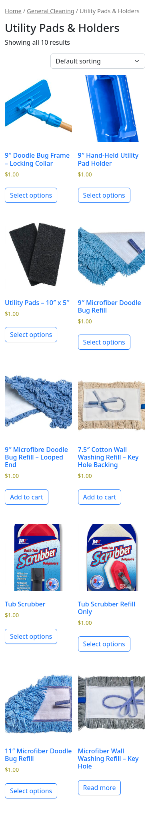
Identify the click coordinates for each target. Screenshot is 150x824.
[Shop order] (97, 61)
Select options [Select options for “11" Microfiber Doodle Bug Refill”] (31, 790)
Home (13, 11)
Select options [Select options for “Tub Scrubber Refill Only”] (104, 644)
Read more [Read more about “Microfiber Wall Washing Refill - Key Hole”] (99, 787)
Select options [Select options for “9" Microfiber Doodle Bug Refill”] (104, 342)
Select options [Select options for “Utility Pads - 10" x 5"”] (31, 334)
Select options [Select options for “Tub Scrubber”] (31, 636)
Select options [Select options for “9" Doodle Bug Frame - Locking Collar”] (31, 195)
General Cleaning (50, 11)
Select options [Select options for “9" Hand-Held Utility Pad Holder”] (104, 195)
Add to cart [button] (26, 497)
